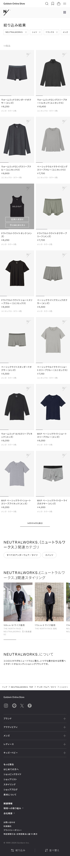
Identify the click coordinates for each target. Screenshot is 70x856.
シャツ (34, 32)
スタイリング (9, 784)
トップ (4, 687)
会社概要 (9, 813)
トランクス (50, 32)
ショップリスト (10, 779)
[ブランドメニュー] (64, 12)
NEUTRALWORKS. (14, 32)
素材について (10, 794)
